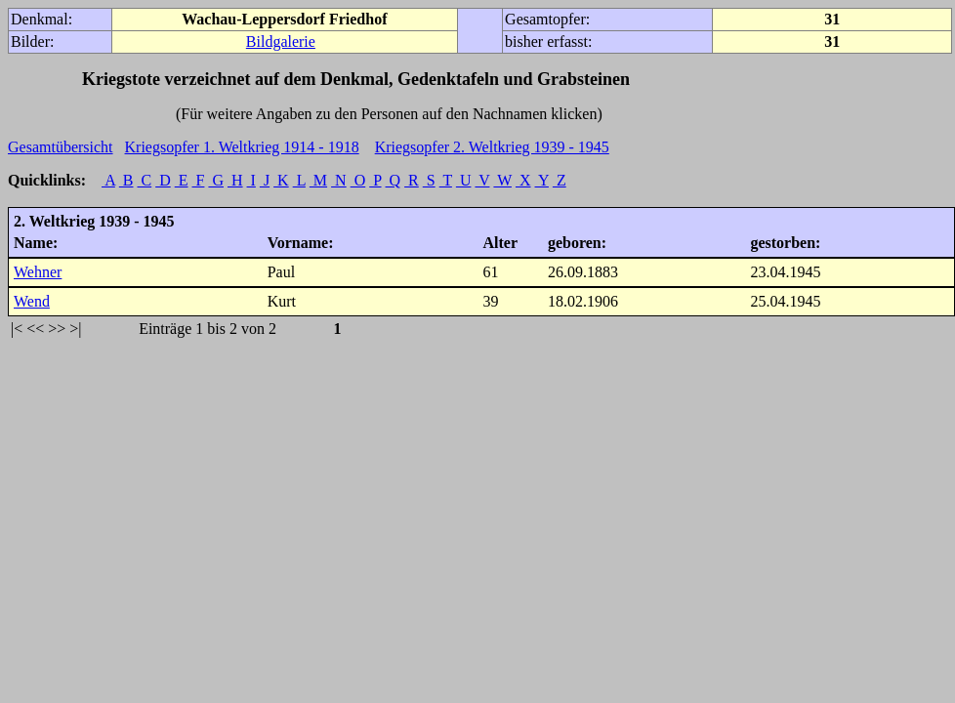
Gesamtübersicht (60, 147)
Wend (32, 301)
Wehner (38, 272)
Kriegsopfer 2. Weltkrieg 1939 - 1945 (492, 147)
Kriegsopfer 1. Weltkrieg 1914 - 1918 (242, 147)
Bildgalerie (280, 41)
